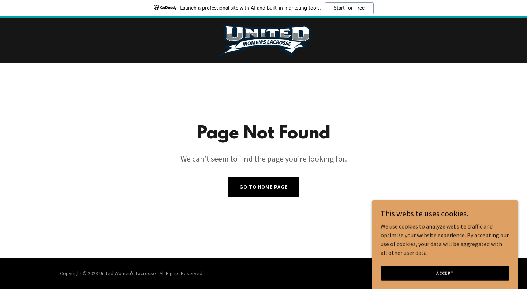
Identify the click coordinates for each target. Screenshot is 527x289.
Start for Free (349, 8)
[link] (263, 40)
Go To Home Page (263, 187)
